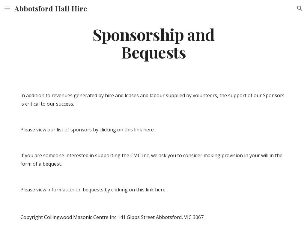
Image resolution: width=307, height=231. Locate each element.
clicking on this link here (127, 129)
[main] (153, 43)
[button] (7, 8)
